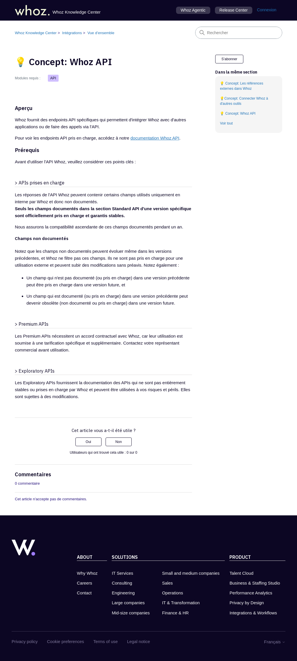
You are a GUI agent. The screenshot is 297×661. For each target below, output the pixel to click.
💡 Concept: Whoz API (237, 113)
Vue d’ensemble (100, 33)
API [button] (53, 78)
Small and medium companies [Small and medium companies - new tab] (191, 573)
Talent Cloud (241, 573)
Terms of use (106, 641)
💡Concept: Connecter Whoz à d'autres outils (244, 101)
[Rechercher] (238, 33)
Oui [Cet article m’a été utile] (88, 442)
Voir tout (226, 123)
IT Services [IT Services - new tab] (122, 573)
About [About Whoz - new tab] (85, 557)
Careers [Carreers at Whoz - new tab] (84, 583)
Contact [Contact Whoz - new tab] (84, 593)
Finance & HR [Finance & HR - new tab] (175, 613)
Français (274, 641)
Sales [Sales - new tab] (167, 583)
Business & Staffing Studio (254, 583)
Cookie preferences (65, 641)
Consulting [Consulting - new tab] (122, 583)
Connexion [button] (266, 10)
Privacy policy (25, 641)
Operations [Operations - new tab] (172, 593)
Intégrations (72, 33)
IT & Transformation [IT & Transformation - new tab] (181, 602)
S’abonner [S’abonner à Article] (229, 59)
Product (240, 557)
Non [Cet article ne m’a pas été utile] (118, 442)
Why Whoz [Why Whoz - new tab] (87, 573)
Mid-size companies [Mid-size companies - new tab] (131, 613)
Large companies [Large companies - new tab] (128, 602)
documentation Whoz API (155, 138)
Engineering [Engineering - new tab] (123, 593)
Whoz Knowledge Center (36, 33)
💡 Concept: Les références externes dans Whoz (241, 86)
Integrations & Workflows (253, 613)
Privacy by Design (246, 602)
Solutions (125, 557)
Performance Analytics (250, 593)
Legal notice (139, 641)
